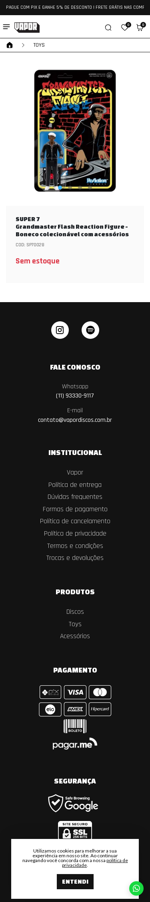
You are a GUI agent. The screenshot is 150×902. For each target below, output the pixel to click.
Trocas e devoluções (75, 558)
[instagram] (60, 330)
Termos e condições (75, 546)
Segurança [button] (75, 781)
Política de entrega (75, 485)
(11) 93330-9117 (75, 391)
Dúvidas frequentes (75, 497)
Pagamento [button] (75, 670)
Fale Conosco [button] (75, 367)
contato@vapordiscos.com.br (75, 415)
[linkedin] (90, 330)
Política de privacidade (75, 533)
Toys (39, 45)
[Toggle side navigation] (6, 26)
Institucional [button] (75, 452)
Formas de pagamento (75, 509)
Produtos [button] (75, 591)
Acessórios (75, 636)
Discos (75, 611)
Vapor (75, 472)
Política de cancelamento (75, 521)
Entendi (75, 881)
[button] (124, 27)
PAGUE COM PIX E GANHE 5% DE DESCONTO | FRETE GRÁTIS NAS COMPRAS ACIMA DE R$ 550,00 (75, 7)
